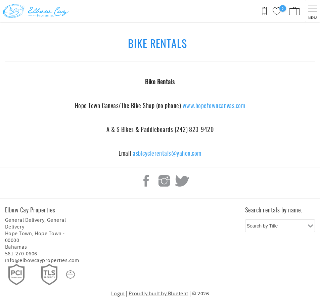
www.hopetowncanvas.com (214, 105)
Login (118, 293)
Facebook (146, 181)
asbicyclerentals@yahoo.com (167, 153)
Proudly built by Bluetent (158, 293)
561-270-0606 (21, 253)
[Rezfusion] (70, 274)
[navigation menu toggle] (312, 11)
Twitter (182, 181)
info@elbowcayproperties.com (42, 260)
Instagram (164, 181)
